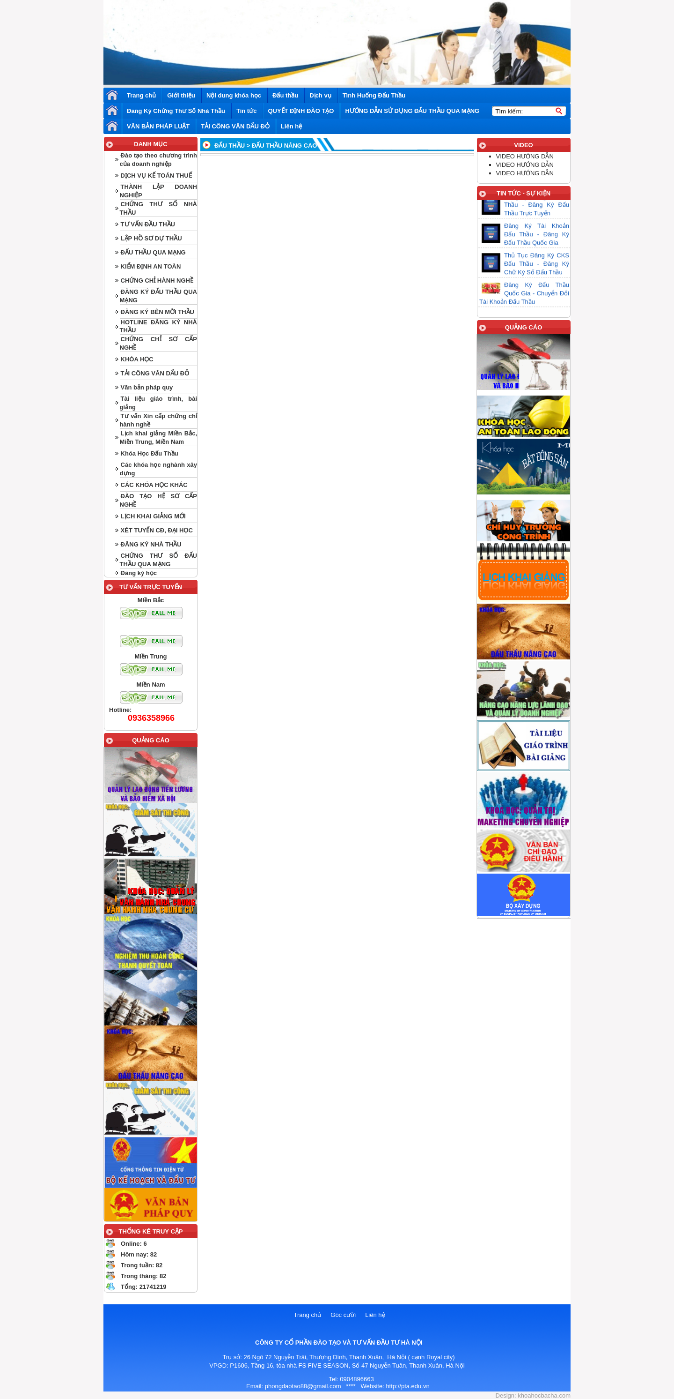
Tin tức (246, 110)
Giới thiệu (181, 95)
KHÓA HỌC (137, 359)
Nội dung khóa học (233, 95)
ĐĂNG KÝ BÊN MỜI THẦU (157, 311)
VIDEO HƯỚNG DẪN (525, 156)
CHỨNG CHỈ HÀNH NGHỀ (157, 280)
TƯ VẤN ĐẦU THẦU (148, 224)
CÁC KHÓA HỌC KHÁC (154, 484)
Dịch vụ (320, 95)
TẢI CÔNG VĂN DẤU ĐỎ (235, 126)
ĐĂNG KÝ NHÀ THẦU (151, 544)
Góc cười (343, 1314)
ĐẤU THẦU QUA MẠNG (153, 252)
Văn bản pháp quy (147, 387)
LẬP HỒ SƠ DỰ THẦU (151, 238)
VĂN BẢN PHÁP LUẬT (158, 126)
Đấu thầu (285, 95)
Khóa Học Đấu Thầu (149, 453)
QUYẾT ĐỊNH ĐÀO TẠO (301, 110)
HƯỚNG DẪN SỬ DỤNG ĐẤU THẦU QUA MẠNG (412, 110)
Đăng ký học (139, 572)
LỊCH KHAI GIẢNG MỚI (153, 516)
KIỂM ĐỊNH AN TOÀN (151, 266)
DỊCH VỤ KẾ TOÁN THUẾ (156, 175)
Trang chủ (141, 95)
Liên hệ (291, 126)
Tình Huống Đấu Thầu (374, 95)
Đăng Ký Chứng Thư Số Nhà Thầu (176, 110)
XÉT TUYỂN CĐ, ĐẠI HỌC (157, 530)
